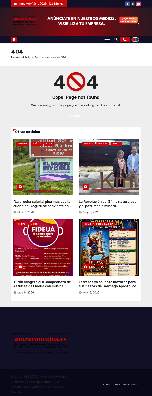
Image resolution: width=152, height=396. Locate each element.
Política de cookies (126, 384)
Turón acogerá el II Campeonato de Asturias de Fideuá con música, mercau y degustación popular (42, 286)
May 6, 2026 (91, 212)
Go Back (76, 116)
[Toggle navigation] (107, 39)
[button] (116, 39)
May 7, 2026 (25, 212)
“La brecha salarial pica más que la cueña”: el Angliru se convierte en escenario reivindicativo (41, 206)
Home (15, 57)
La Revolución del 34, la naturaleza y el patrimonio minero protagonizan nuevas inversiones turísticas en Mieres (108, 208)
